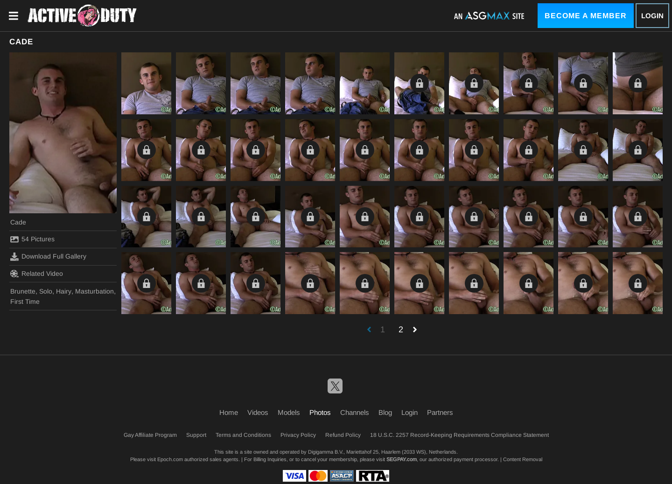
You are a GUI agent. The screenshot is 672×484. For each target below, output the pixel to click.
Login (652, 16)
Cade (18, 222)
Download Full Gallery (48, 257)
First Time (25, 301)
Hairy (63, 291)
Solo (45, 291)
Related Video (36, 273)
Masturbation (94, 291)
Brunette (22, 291)
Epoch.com (170, 459)
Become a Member (586, 16)
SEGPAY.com (401, 459)
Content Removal (522, 459)
